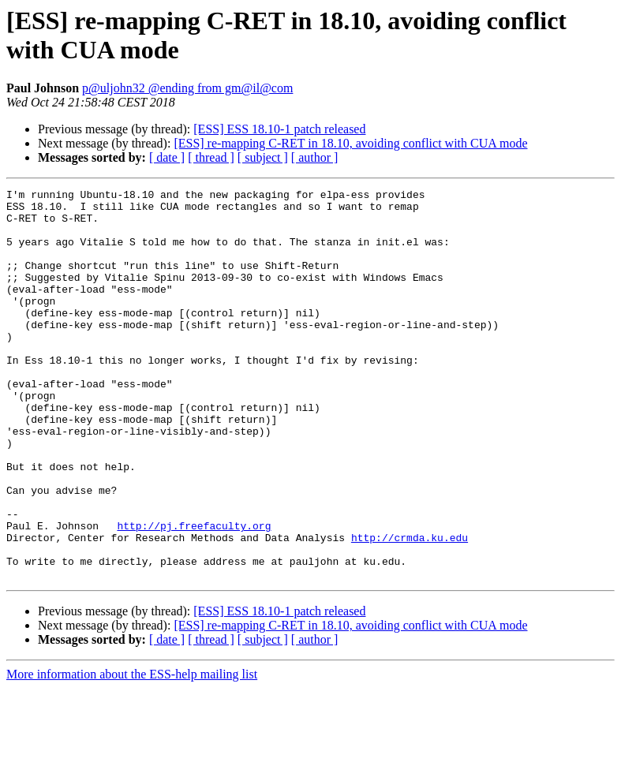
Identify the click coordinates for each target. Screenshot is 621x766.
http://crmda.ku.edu (409, 608)
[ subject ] (263, 157)
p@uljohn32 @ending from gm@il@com (187, 88)
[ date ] (167, 157)
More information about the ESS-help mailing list (131, 752)
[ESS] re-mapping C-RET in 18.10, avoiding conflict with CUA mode (350, 143)
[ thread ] (211, 157)
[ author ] (315, 157)
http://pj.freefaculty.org (194, 594)
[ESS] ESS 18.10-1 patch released (279, 129)
